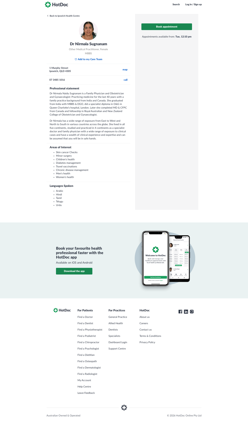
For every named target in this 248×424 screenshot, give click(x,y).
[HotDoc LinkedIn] (186, 312)
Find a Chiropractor (88, 342)
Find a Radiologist (87, 374)
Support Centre (117, 348)
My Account (84, 380)
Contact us (146, 329)
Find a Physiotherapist (90, 329)
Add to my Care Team (88, 59)
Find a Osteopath (87, 361)
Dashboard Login (117, 342)
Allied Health (115, 323)
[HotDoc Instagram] (192, 312)
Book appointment (166, 26)
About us (145, 317)
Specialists (114, 336)
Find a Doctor (85, 317)
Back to (63, 16)
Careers (144, 323)
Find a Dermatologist (89, 367)
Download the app (74, 271)
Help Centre (84, 386)
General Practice (117, 317)
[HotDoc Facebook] (180, 312)
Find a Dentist (85, 323)
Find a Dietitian (86, 355)
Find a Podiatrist (87, 336)
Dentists (113, 329)
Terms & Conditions (150, 336)
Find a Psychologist (88, 348)
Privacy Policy (147, 342)
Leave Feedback (86, 393)
